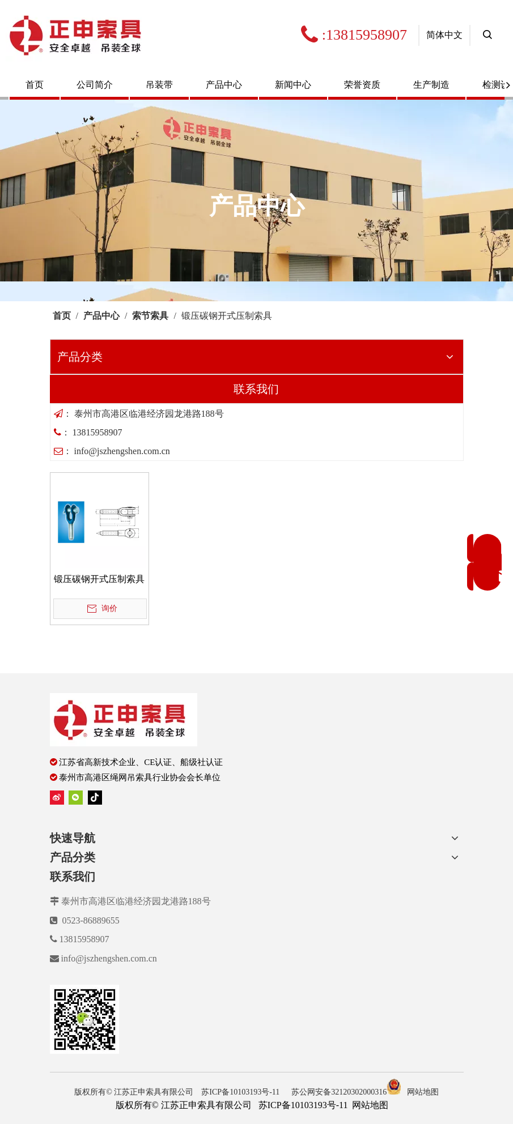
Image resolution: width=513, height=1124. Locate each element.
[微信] (76, 797)
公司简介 (95, 84)
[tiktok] (95, 797)
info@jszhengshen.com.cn (109, 958)
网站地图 (423, 1092)
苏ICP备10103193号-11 (241, 1092)
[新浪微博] (57, 797)
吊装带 (159, 84)
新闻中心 (293, 84)
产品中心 (224, 84)
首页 (35, 84)
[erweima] (84, 1019)
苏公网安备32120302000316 (346, 1092)
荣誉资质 (362, 84)
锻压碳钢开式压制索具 (99, 579)
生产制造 (431, 84)
